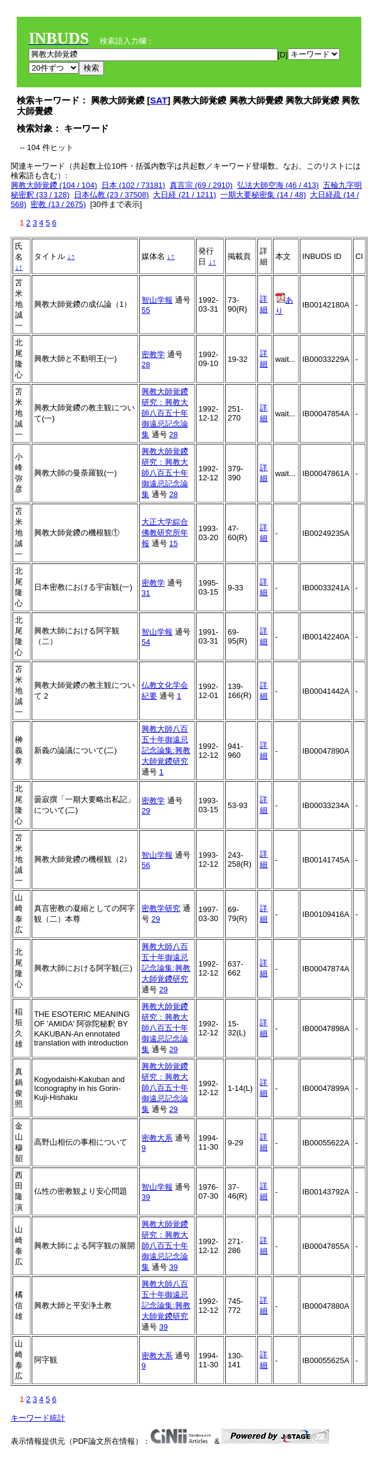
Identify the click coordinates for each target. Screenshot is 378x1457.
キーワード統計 (38, 1417)
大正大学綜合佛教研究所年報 (165, 532)
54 (146, 642)
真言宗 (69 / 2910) (201, 185)
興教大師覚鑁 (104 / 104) (54, 185)
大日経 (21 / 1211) (184, 194)
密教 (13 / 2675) (58, 204)
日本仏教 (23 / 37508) (111, 194)
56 (146, 865)
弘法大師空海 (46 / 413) (278, 185)
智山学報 (157, 299)
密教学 (153, 354)
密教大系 (157, 1137)
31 (146, 593)
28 (146, 364)
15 (173, 543)
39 (146, 1197)
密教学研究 (161, 908)
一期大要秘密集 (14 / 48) (263, 194)
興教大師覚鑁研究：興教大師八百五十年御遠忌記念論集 (165, 413)
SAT (158, 100)
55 (146, 310)
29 (146, 810)
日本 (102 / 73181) (133, 185)
